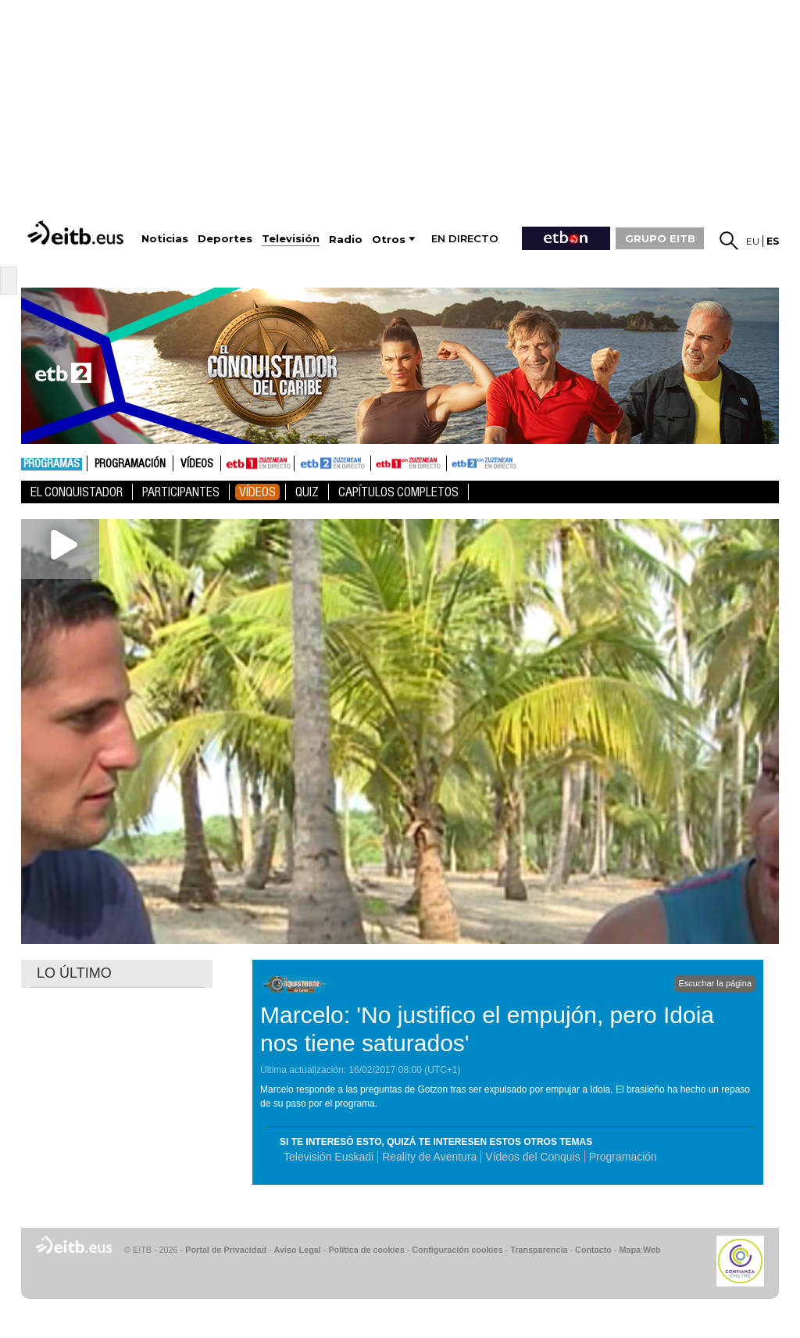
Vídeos (196, 464)
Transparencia (538, 1249)
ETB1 (257, 463)
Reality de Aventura (429, 1156)
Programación (130, 464)
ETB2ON (454, 462)
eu (752, 241)
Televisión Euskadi (328, 1156)
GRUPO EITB (660, 238)
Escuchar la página (715, 983)
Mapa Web (639, 1249)
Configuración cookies (457, 1249)
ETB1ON (378, 462)
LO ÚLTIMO (74, 973)
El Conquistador (76, 492)
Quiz (307, 492)
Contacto (593, 1249)
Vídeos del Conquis (532, 1156)
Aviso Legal (297, 1249)
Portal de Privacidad (225, 1249)
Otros (388, 239)
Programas (51, 464)
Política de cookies (366, 1249)
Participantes (181, 492)
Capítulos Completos (398, 492)
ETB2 (333, 463)
